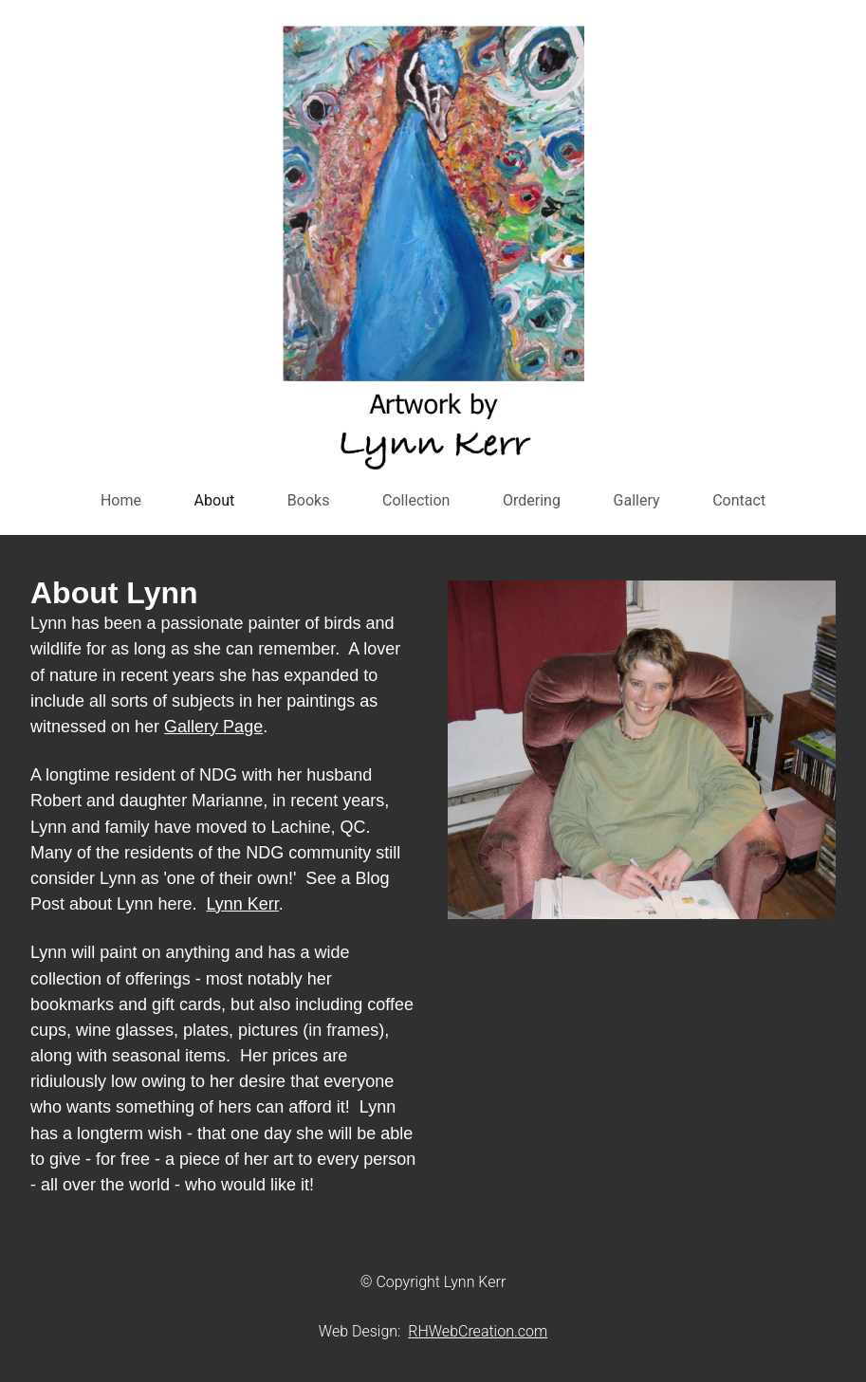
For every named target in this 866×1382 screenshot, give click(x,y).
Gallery (637, 500)
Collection (416, 500)
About (214, 500)
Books (308, 500)
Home (121, 500)
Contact (738, 500)
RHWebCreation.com (477, 1331)
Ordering (532, 500)
